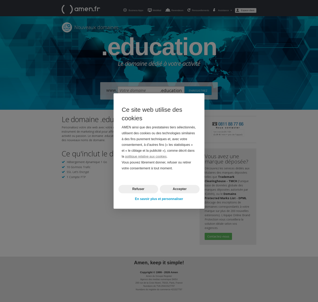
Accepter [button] (180, 189)
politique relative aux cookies (146, 156)
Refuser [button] (138, 189)
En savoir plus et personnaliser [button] (159, 199)
